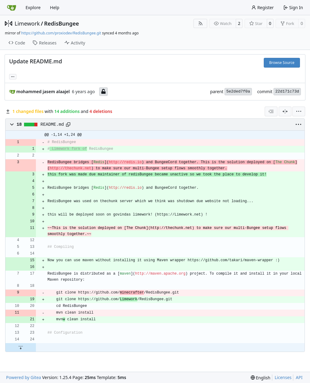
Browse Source (281, 62)
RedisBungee (61, 23)
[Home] (11, 7)
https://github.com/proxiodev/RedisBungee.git (61, 33)
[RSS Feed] (200, 23)
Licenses (283, 377)
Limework (27, 23)
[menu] (298, 111)
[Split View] (285, 111)
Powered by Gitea (23, 377)
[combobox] (271, 111)
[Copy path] (68, 124)
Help (54, 7)
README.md (52, 124)
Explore (33, 7)
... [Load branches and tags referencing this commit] (13, 76)
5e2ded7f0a (238, 91)
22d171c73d (287, 91)
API (299, 377)
